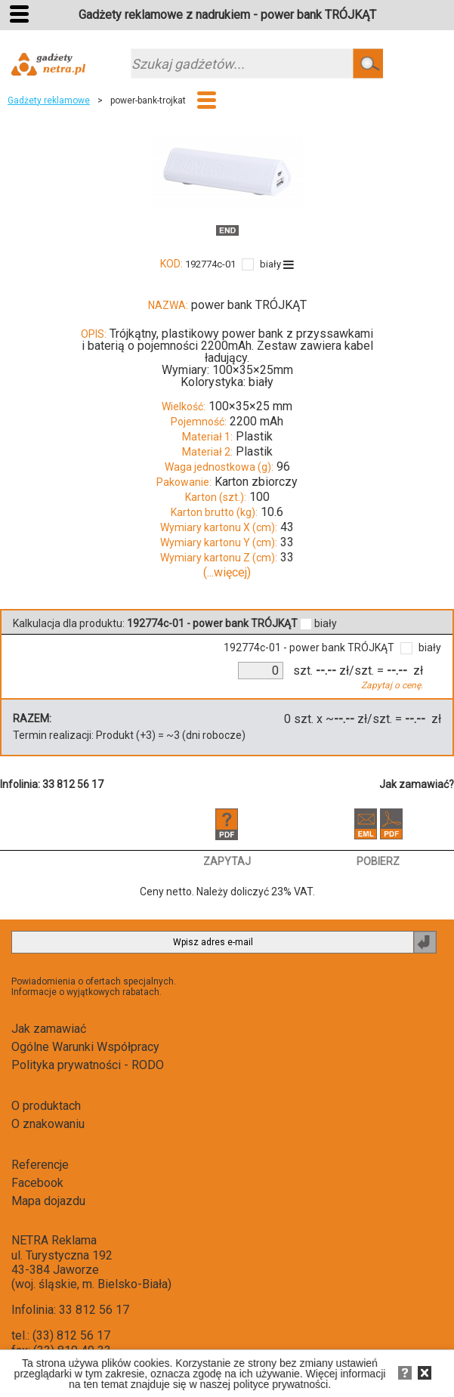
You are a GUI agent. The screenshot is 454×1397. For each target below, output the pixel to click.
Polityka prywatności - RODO (87, 1065)
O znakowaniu (48, 1124)
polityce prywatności (280, 1384)
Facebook (37, 1183)
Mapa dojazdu (48, 1201)
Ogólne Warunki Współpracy (85, 1047)
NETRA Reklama (54, 1240)
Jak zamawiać (48, 1028)
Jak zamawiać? (416, 784)
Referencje (40, 1164)
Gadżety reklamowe (49, 100)
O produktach (46, 1106)
